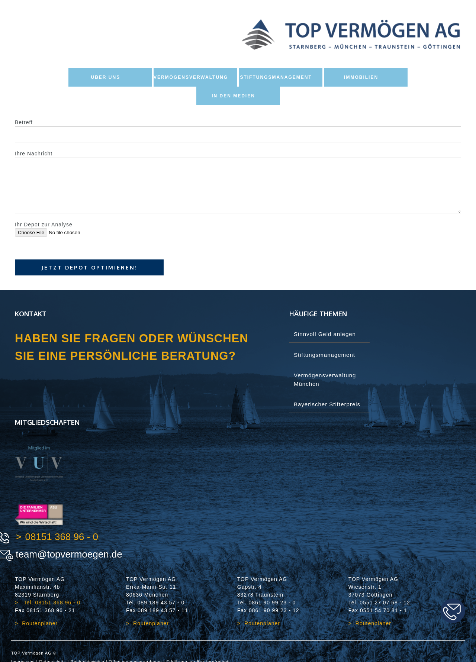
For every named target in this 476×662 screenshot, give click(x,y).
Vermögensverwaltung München (325, 379)
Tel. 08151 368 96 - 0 (51, 603)
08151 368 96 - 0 (61, 536)
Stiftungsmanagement (324, 355)
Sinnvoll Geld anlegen (325, 334)
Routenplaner (40, 623)
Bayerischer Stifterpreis (327, 404)
